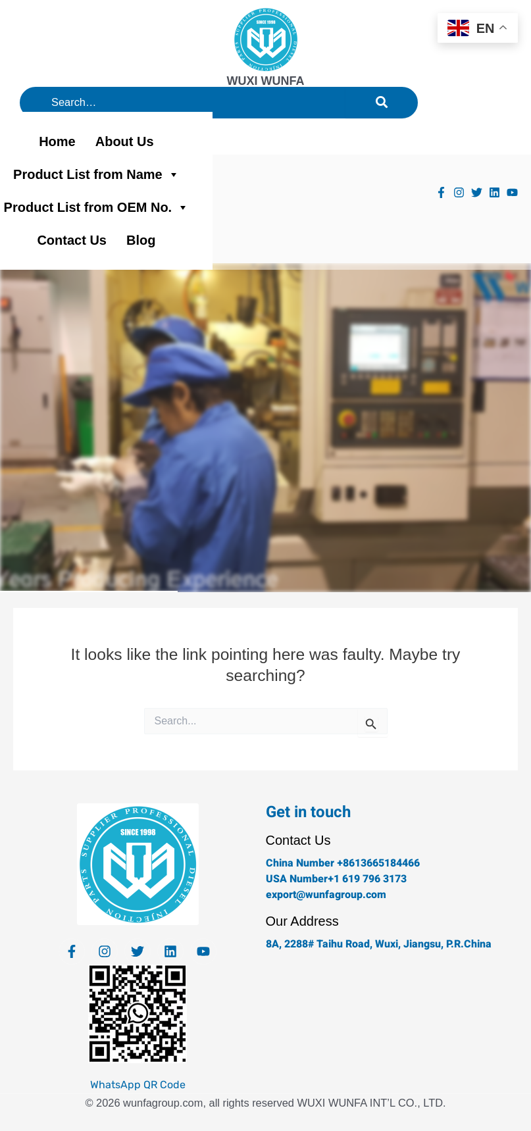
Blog (140, 240)
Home (57, 141)
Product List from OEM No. (97, 207)
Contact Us (72, 240)
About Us (124, 141)
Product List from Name (96, 174)
